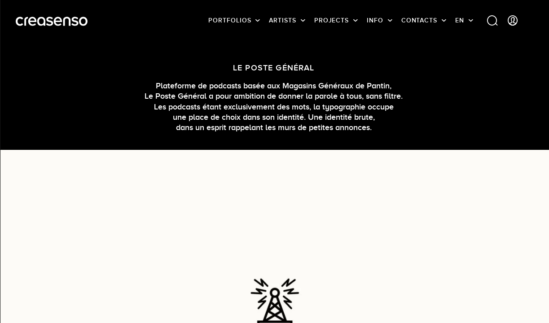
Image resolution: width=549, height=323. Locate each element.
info (375, 20)
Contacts (419, 20)
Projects (331, 20)
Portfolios (229, 20)
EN (459, 20)
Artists (282, 20)
